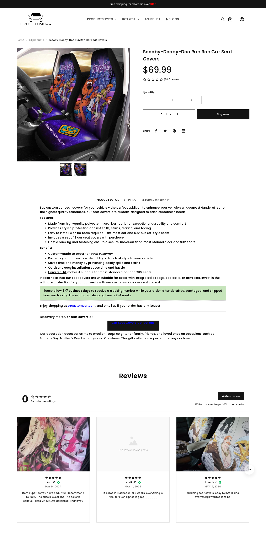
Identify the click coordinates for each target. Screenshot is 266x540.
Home (20, 40)
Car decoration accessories (61, 334)
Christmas (112, 338)
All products (36, 40)
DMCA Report (48, 534)
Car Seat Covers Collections (133, 323)
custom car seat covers (64, 207)
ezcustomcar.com (81, 306)
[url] (161, 534)
